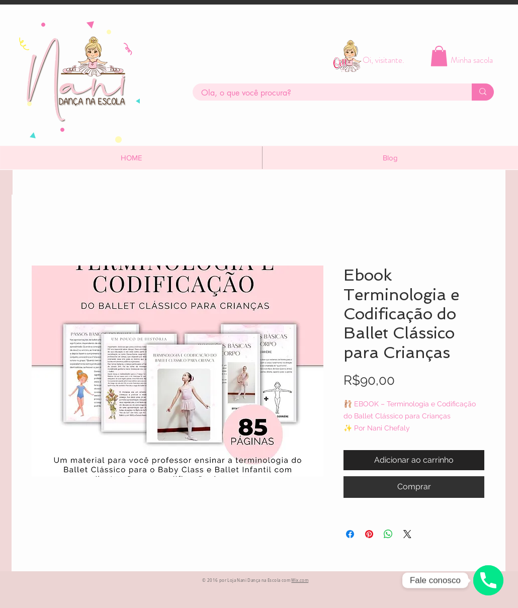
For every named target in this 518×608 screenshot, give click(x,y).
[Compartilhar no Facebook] (350, 534)
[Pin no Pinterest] (369, 534)
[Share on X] (407, 534)
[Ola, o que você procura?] (326, 93)
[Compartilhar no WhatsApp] (388, 534)
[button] (439, 56)
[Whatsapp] (488, 580)
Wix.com (299, 580)
